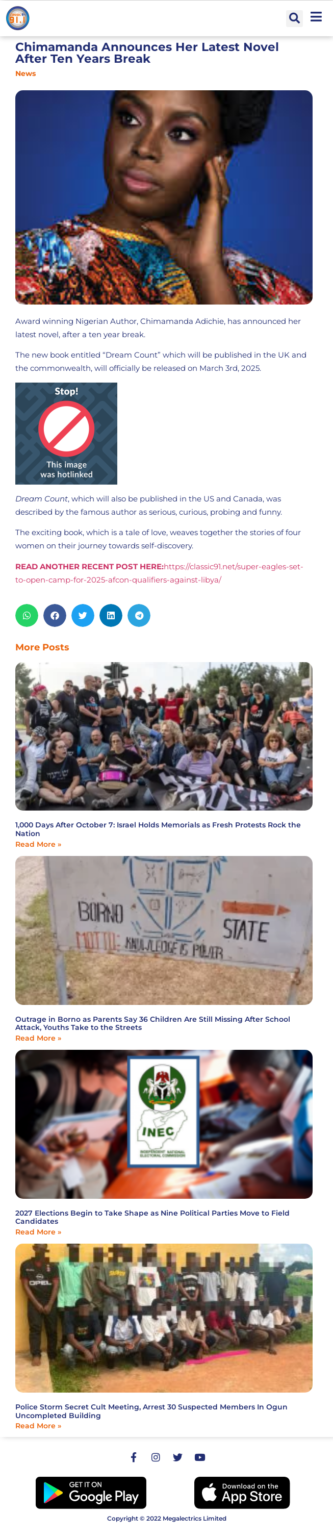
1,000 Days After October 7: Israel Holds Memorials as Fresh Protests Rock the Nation (158, 829)
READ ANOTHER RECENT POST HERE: (89, 566)
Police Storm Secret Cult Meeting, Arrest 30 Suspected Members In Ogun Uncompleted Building (151, 1411)
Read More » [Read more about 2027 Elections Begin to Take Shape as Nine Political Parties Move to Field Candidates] (38, 1232)
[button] (294, 18)
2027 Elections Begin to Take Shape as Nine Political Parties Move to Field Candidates (152, 1217)
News (25, 73)
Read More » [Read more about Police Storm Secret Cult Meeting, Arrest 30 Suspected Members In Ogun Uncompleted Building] (38, 1425)
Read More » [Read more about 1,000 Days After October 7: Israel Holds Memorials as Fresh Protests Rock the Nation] (38, 844)
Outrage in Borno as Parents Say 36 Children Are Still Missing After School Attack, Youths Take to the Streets (152, 1023)
